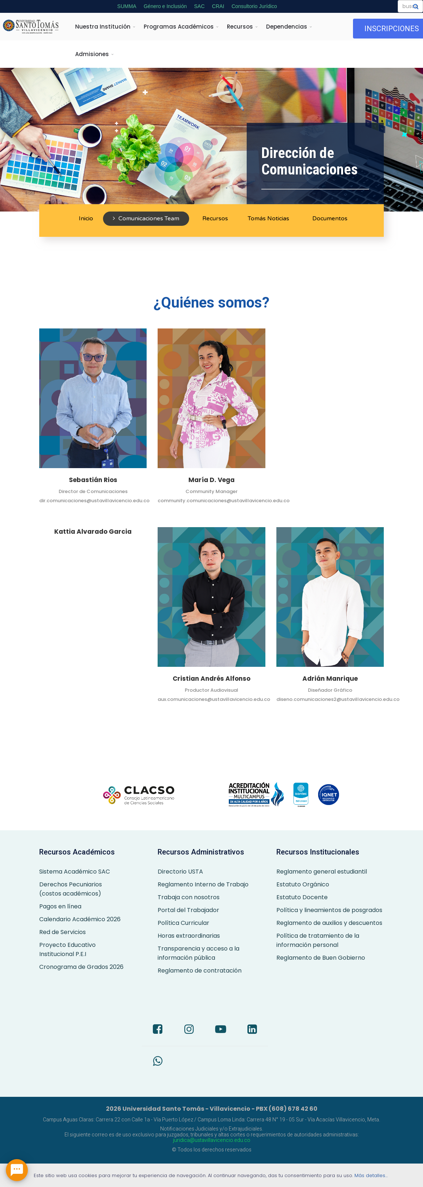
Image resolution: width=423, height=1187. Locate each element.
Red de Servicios (62, 932)
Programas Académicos (179, 26)
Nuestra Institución (102, 26)
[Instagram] (189, 1030)
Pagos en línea (60, 906)
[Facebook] (157, 1030)
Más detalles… (371, 1175)
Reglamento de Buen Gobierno (320, 957)
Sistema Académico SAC (74, 871)
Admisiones (92, 54)
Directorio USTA (180, 871)
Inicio (85, 218)
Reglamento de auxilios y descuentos (329, 923)
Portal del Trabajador (188, 910)
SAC (199, 6)
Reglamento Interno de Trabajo (203, 884)
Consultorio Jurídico (254, 6)
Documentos (329, 218)
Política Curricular (183, 923)
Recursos (240, 26)
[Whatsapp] (157, 1062)
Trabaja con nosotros (189, 897)
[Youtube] (220, 1030)
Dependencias (286, 26)
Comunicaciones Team (146, 218)
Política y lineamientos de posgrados (329, 910)
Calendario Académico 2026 (80, 919)
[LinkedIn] (252, 1030)
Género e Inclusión (165, 6)
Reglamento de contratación (200, 970)
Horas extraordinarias (189, 935)
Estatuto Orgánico (302, 884)
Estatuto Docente (302, 897)
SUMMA (126, 6)
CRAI (218, 6)
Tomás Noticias (268, 218)
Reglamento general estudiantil (321, 871)
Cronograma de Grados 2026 (81, 967)
